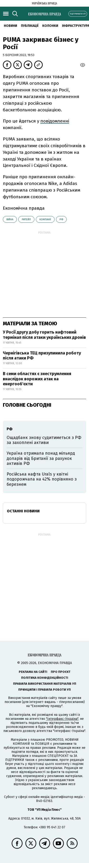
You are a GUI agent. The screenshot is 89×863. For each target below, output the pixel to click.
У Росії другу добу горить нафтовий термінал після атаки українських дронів (44, 335)
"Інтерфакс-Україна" (62, 719)
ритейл (26, 219)
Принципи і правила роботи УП (44, 689)
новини (10, 26)
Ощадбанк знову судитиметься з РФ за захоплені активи (44, 440)
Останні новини (23, 511)
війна (9, 219)
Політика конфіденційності (44, 677)
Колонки (50, 26)
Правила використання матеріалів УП (44, 683)
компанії (45, 219)
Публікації (29, 26)
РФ (61, 219)
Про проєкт (60, 672)
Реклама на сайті (33, 672)
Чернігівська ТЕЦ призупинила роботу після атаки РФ (42, 355)
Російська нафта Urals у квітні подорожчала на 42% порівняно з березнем (42, 479)
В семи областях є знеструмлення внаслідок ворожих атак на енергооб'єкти (37, 379)
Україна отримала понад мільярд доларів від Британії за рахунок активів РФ (41, 458)
